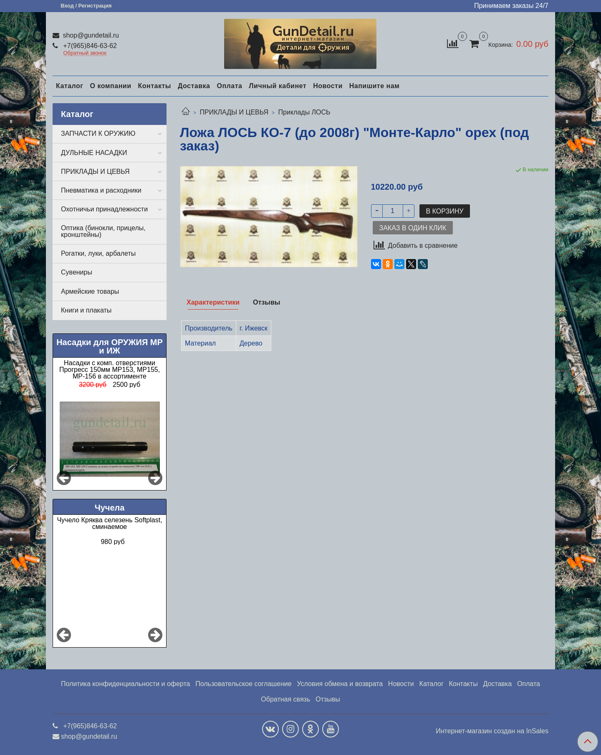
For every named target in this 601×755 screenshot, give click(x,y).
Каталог (69, 85)
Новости (328, 85)
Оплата (229, 85)
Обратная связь (285, 699)
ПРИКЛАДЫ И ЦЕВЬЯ (233, 112)
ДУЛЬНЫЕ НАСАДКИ (94, 152)
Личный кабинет (277, 85)
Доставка (194, 85)
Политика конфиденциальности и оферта (125, 683)
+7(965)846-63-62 (89, 45)
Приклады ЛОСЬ (304, 112)
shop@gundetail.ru (90, 35)
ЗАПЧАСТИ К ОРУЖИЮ (98, 133)
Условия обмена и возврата (340, 683)
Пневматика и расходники (101, 190)
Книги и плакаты (86, 310)
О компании (110, 85)
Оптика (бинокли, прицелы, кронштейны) (103, 231)
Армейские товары (90, 291)
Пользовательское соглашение (243, 683)
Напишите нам (374, 85)
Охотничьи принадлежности (104, 209)
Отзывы (328, 699)
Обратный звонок (85, 53)
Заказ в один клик (412, 227)
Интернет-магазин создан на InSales (492, 731)
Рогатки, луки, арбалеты (98, 253)
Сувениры (76, 272)
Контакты (154, 85)
